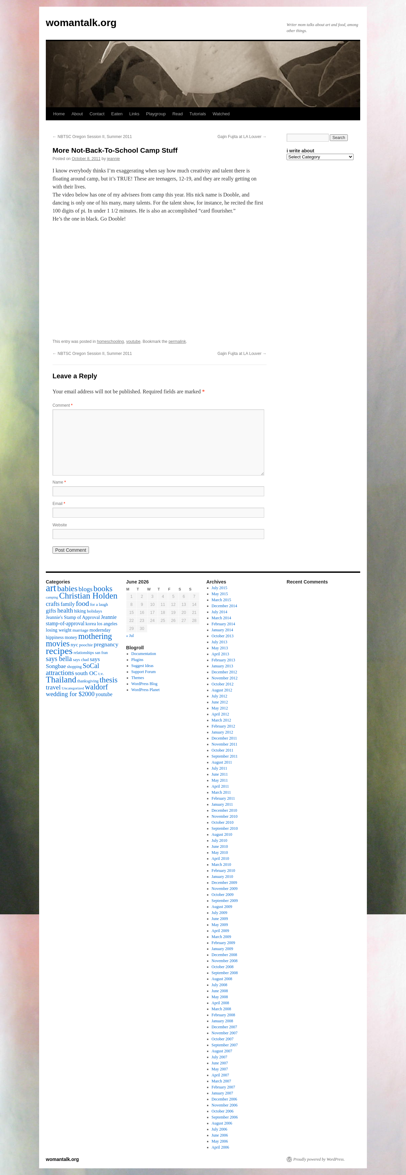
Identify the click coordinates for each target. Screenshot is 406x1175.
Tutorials (197, 113)
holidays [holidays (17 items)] (94, 611)
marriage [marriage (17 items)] (81, 630)
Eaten (116, 113)
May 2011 (220, 780)
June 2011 (220, 774)
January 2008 (222, 1021)
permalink (177, 341)
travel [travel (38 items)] (53, 687)
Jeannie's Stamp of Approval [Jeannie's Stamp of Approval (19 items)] (73, 617)
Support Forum (143, 671)
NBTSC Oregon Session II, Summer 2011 (92, 136)
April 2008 (220, 1003)
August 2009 (222, 906)
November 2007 (225, 1033)
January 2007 (222, 1093)
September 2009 (225, 900)
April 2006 (220, 1147)
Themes (137, 677)
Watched (221, 113)
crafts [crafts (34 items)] (53, 603)
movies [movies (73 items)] (58, 643)
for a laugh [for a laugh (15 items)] (99, 604)
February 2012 (223, 726)
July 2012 (219, 696)
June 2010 (220, 846)
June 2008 (220, 991)
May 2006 (220, 1141)
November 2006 (225, 1105)
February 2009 (223, 942)
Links (134, 113)
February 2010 (223, 870)
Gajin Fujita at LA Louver (242, 136)
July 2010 (219, 840)
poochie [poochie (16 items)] (86, 645)
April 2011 (220, 786)
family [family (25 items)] (68, 604)
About (77, 113)
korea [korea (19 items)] (91, 623)
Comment (63, 405)
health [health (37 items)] (65, 610)
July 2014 (219, 612)
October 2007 (223, 1039)
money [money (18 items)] (71, 637)
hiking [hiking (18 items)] (80, 611)
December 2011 (224, 738)
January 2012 (222, 732)
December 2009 (224, 882)
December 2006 (224, 1099)
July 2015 (219, 587)
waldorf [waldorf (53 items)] (96, 687)
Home (59, 113)
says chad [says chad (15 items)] (81, 659)
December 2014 (224, 606)
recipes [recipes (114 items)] (59, 651)
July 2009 (219, 912)
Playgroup (156, 113)
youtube (133, 341)
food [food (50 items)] (82, 604)
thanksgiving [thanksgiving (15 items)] (88, 681)
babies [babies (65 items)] (67, 588)
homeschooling (110, 341)
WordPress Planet (145, 689)
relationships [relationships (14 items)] (84, 652)
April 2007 (220, 1075)
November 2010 (225, 816)
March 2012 (221, 720)
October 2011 (222, 750)
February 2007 (223, 1087)
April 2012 (220, 714)
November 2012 (225, 678)
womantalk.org (81, 22)
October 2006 (223, 1111)
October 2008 (223, 966)
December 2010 (224, 810)
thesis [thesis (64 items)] (109, 679)
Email (59, 503)
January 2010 (222, 876)
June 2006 (220, 1135)
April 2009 (220, 930)
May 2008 (220, 997)
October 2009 (223, 894)
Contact (97, 113)
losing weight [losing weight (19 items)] (59, 630)
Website (60, 525)
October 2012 (223, 684)
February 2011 (223, 798)
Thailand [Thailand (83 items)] (61, 679)
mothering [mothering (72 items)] (95, 636)
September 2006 (225, 1117)
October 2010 (223, 822)
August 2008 (222, 978)
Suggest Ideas (142, 665)
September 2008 (225, 972)
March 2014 (221, 618)
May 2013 (220, 648)
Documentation (143, 653)
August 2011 (222, 762)
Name (59, 482)
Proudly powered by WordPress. (319, 1159)
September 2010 (225, 828)
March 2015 (221, 600)
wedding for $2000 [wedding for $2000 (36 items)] (70, 693)
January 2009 (222, 948)
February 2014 (223, 624)
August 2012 (222, 690)
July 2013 (219, 642)
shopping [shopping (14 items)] (74, 666)
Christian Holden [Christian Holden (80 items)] (88, 596)
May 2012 (220, 708)
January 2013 (222, 666)
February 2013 (223, 660)
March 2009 (221, 936)
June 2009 (220, 918)
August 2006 (222, 1123)
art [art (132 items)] (51, 587)
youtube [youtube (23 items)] (104, 694)
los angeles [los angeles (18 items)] (107, 623)
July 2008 (219, 985)
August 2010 (222, 834)
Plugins (137, 659)
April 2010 (220, 858)
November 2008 (225, 960)
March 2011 (221, 792)
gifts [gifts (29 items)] (51, 610)
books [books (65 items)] (103, 588)
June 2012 (220, 702)
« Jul (130, 635)
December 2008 (224, 954)
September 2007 (225, 1045)
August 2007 (222, 1051)
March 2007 (221, 1081)
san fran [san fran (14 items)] (101, 652)
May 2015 (220, 594)
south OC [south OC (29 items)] (86, 673)
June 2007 (220, 1063)
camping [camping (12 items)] (52, 597)
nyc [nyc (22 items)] (74, 644)
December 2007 (224, 1027)
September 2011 (225, 756)
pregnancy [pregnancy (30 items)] (106, 644)
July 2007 (219, 1057)
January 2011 (222, 804)
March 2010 (221, 864)
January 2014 (222, 630)
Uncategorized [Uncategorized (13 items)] (73, 688)
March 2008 (221, 1009)
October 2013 (223, 636)
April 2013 (220, 654)
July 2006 (219, 1129)
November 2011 (224, 744)
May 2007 (220, 1069)
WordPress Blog (144, 683)
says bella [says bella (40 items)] (59, 658)
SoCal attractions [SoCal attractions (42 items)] (72, 669)
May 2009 (220, 924)
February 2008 (223, 1015)
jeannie (113, 158)
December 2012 (224, 672)
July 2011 (219, 768)
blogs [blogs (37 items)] (86, 589)
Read (177, 113)
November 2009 (225, 888)
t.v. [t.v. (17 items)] (101, 673)
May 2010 (220, 852)
